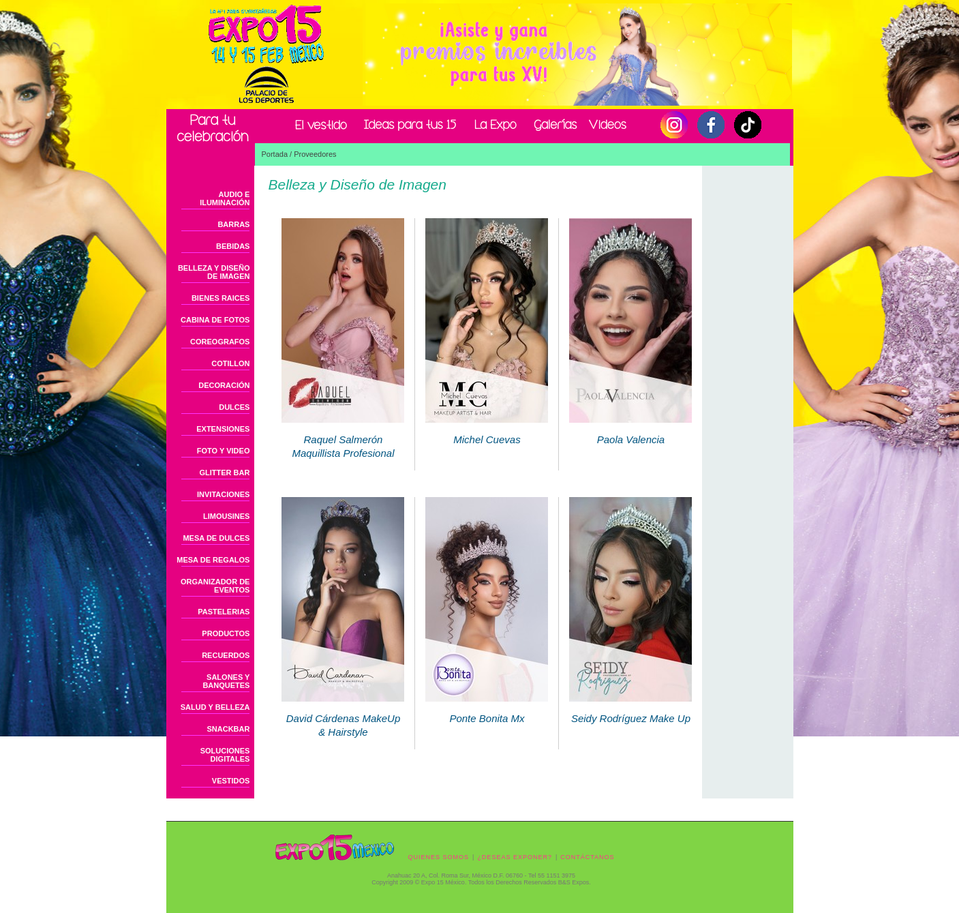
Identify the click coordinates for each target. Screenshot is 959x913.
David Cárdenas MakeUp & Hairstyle (342, 715)
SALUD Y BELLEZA (215, 707)
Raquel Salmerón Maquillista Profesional (342, 436)
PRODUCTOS (225, 633)
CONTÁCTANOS (587, 857)
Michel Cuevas (486, 429)
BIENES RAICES (221, 298)
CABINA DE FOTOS (215, 320)
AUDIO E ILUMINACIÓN (224, 198)
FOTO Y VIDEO (223, 451)
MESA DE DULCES (216, 538)
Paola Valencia (630, 429)
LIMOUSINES (226, 516)
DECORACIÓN (223, 385)
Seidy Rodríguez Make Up (630, 708)
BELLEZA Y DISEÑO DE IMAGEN (214, 272)
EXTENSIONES (222, 429)
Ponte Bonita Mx (486, 708)
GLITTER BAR (225, 472)
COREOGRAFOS (219, 342)
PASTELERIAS (223, 612)
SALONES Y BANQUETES (225, 681)
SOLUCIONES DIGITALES (225, 755)
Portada (275, 154)
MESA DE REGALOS (213, 560)
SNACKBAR (228, 729)
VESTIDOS (231, 781)
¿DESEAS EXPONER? (514, 857)
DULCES (234, 407)
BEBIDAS (233, 246)
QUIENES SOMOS (439, 857)
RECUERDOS (225, 655)
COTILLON (230, 363)
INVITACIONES (223, 494)
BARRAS (233, 224)
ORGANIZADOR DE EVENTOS (215, 586)
